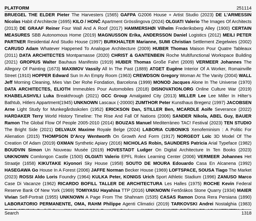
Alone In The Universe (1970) (202, 82)
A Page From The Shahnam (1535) (109, 197)
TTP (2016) (110, 190)
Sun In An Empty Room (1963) (82, 75)
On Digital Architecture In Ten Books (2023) (179, 149)
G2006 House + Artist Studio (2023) (167, 14)
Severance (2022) (178, 109)
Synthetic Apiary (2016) (89, 143)
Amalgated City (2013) (138, 95)
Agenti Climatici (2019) (87, 203)
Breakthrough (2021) (52, 95)
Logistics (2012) (159, 35)
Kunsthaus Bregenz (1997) (180, 102)
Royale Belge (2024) (97, 129)
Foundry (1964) (54, 176)
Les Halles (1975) (129, 183)
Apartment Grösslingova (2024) (118, 21)
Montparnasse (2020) (64, 55)
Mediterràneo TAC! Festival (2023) (169, 122)
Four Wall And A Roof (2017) (71, 28)
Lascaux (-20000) (104, 102)
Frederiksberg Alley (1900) (177, 28)
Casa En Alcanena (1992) (188, 163)
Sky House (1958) (80, 163)
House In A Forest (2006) (47, 170)
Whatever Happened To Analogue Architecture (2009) (78, 48)
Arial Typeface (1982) (187, 143)
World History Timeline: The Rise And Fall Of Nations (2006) (88, 116)
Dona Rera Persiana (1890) (205, 197)
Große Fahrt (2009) (155, 62)
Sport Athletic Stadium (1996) (154, 176)
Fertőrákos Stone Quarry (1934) (191, 190)
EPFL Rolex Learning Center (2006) (140, 156)
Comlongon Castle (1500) (44, 156)
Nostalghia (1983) (211, 203)
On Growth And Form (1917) (108, 136)
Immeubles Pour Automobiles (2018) (77, 89)
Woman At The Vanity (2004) (185, 75)
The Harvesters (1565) (61, 14)
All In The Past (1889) (105, 68)
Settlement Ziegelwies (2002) (177, 41)
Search (12, 213)
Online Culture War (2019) (201, 89)
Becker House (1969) (129, 170)
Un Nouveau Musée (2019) (54, 149)
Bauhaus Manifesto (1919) (66, 62)
